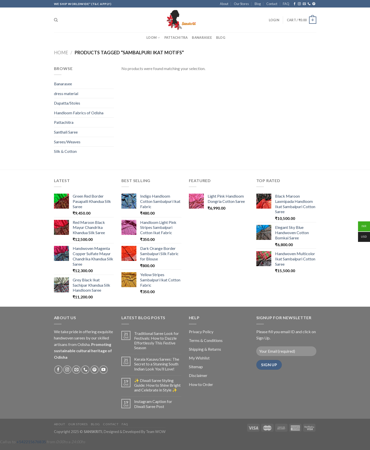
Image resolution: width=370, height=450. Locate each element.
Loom (153, 37)
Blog (258, 4)
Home (61, 52)
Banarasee (202, 38)
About (224, 4)
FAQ (286, 4)
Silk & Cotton (65, 151)
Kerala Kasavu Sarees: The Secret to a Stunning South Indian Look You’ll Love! (156, 364)
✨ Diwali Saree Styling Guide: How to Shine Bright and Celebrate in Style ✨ (157, 385)
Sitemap (196, 366)
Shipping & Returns (205, 349)
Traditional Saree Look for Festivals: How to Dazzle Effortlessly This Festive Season (156, 340)
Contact (271, 4)
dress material (66, 93)
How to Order (201, 384)
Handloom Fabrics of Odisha (78, 112)
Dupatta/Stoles (67, 103)
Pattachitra (176, 38)
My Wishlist (199, 357)
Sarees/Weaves (67, 141)
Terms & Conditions (206, 340)
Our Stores (241, 4)
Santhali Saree (66, 132)
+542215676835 (31, 441)
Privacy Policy (201, 331)
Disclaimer (198, 375)
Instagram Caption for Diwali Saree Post (153, 403)
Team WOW (156, 431)
